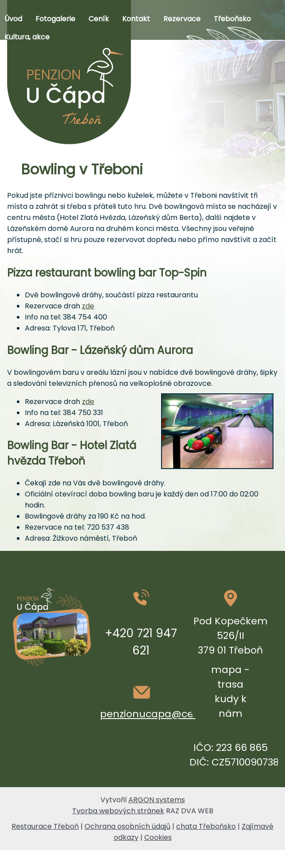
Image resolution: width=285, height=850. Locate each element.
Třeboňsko (232, 19)
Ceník (99, 19)
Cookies (158, 837)
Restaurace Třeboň (45, 826)
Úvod (13, 19)
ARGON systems (156, 800)
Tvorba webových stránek (118, 811)
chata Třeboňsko (206, 826)
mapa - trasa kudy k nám (230, 691)
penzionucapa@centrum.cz (169, 714)
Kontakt (136, 19)
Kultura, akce (27, 37)
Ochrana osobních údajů (127, 826)
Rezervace (181, 19)
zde (88, 306)
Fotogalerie (55, 19)
